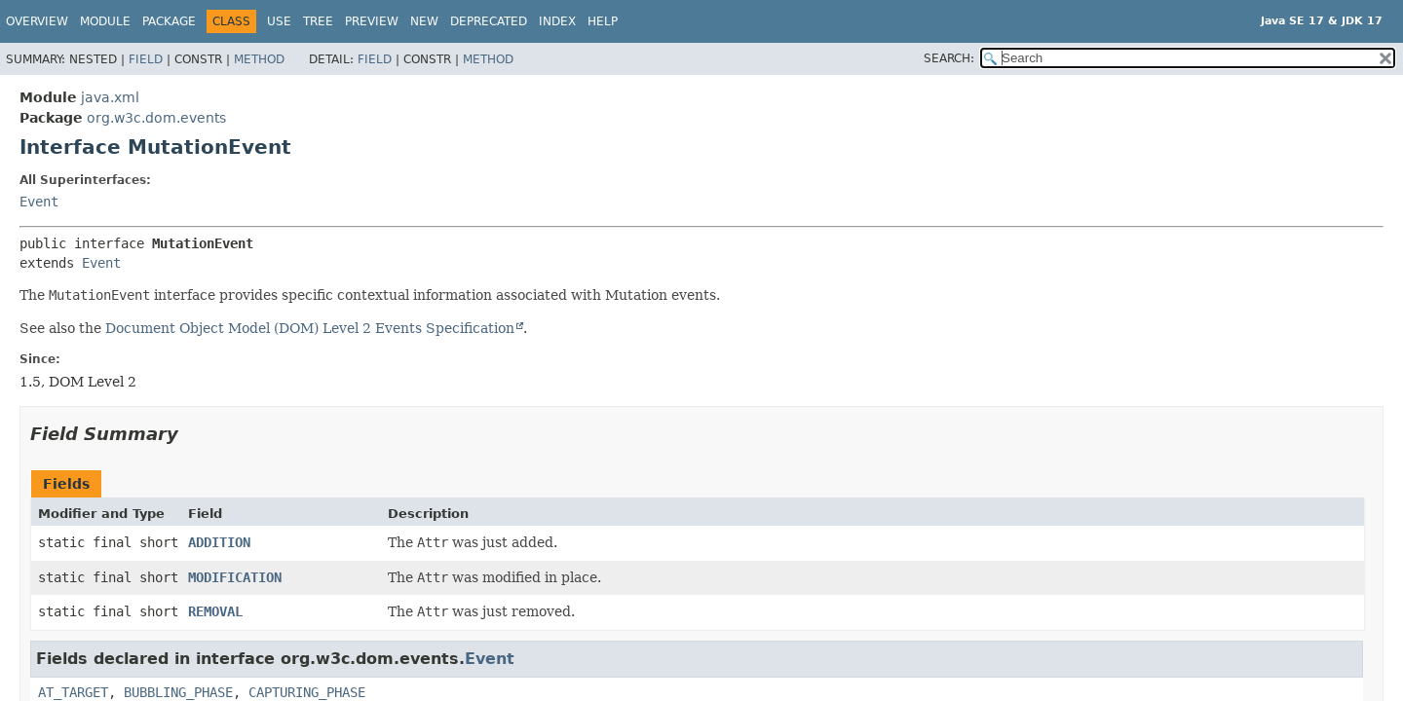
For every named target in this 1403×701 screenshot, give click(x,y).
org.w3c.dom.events (156, 118)
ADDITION (219, 542)
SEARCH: (949, 58)
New (424, 21)
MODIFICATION (235, 577)
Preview (371, 21)
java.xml (110, 97)
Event (38, 201)
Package (169, 21)
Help (603, 21)
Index (557, 21)
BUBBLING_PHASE (178, 692)
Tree (318, 21)
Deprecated (488, 21)
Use (279, 21)
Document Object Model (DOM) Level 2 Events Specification (309, 328)
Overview (37, 21)
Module (105, 21)
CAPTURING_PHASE (306, 692)
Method (259, 59)
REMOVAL (215, 611)
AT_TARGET (73, 692)
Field (146, 59)
